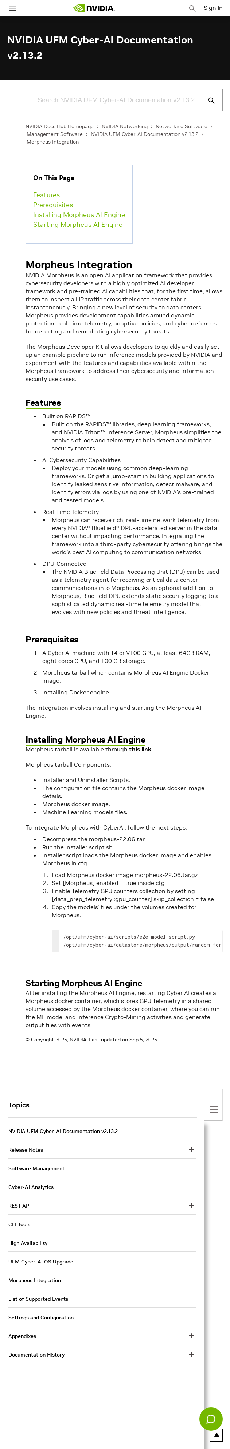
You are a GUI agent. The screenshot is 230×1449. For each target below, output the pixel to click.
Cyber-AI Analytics (31, 1187)
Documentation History (36, 1354)
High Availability (27, 1243)
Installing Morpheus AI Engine (79, 214)
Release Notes (25, 1150)
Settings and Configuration (41, 1317)
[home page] (94, 8)
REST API (19, 1205)
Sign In (213, 7)
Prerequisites (53, 205)
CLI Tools (19, 1224)
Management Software (55, 134)
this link (140, 749)
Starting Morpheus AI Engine (77, 224)
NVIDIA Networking (125, 126)
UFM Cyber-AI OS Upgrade (40, 1261)
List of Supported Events (38, 1299)
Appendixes (22, 1336)
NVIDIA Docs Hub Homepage (60, 126)
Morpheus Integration (53, 141)
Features (46, 195)
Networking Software (181, 126)
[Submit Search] (207, 100)
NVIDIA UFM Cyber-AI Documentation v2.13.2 (144, 134)
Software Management (36, 1168)
